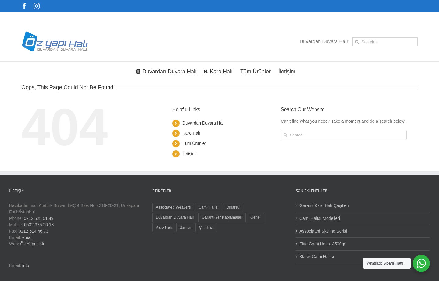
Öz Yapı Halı (32, 243)
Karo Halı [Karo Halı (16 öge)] (164, 227)
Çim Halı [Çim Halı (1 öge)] (206, 227)
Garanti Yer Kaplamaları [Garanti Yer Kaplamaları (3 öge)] (222, 217)
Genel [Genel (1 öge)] (255, 217)
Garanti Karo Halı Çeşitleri (324, 205)
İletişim (189, 153)
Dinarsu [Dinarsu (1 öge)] (232, 207)
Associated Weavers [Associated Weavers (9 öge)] (173, 207)
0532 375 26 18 (39, 224)
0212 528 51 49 (38, 218)
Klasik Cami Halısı (316, 256)
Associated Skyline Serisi (323, 231)
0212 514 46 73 (33, 231)
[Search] (356, 41)
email (27, 237)
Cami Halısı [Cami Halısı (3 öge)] (208, 207)
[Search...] (385, 41)
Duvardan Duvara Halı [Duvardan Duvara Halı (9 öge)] (175, 217)
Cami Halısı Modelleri (319, 218)
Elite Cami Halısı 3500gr (322, 243)
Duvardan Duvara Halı (203, 123)
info (25, 265)
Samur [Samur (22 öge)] (185, 227)
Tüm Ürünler (194, 143)
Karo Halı (191, 133)
